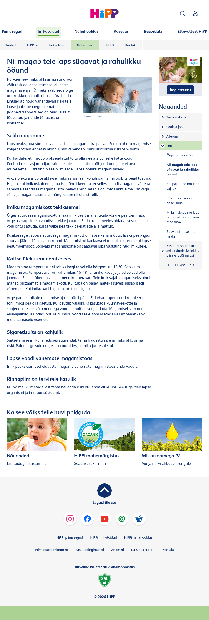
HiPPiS (109, 45)
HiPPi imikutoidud (103, 537)
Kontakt (131, 45)
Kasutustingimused (89, 550)
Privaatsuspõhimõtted (51, 550)
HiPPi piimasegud (70, 537)
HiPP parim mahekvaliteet (46, 45)
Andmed (117, 550)
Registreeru (180, 89)
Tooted (10, 45)
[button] (182, 13)
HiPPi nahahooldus (138, 537)
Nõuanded (85, 45)
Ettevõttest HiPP (143, 550)
